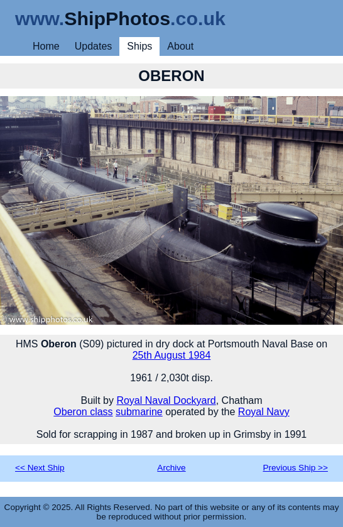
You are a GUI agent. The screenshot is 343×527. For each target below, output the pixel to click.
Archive (171, 467)
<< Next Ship (40, 467)
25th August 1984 (172, 355)
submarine (139, 411)
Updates (93, 46)
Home (46, 46)
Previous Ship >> (295, 467)
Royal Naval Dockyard (165, 400)
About (180, 46)
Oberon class (82, 411)
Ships (139, 46)
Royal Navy (264, 411)
